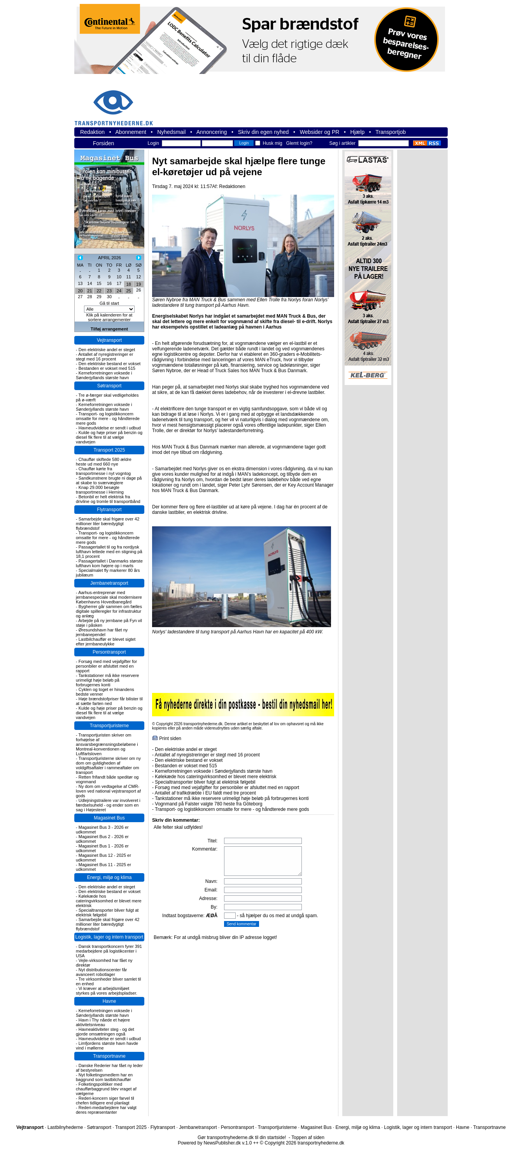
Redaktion (92, 132)
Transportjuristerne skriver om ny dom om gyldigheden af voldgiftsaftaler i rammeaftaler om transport (108, 765)
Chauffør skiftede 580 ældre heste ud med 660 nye (103, 461)
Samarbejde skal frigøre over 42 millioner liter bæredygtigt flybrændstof (107, 524)
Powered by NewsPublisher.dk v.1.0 (215, 1143)
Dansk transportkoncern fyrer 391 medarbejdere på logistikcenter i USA (109, 951)
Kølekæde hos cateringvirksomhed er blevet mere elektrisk (109, 901)
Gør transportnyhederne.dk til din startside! (242, 1137)
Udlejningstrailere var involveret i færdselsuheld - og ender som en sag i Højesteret (108, 805)
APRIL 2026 (109, 257)
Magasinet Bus (109, 818)
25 (128, 290)
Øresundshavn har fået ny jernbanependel (102, 632)
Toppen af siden (307, 1137)
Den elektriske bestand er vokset (110, 363)
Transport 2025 (109, 450)
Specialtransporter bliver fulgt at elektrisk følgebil (205, 782)
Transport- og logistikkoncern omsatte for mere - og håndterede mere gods (108, 418)
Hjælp (357, 132)
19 (138, 284)
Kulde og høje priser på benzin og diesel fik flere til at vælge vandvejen (109, 437)
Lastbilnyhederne (65, 1127)
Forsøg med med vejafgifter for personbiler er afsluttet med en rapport (106, 666)
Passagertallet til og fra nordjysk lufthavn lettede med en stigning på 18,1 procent (109, 552)
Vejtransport (109, 340)
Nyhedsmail (171, 132)
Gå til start (109, 303)
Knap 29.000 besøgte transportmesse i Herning (100, 489)
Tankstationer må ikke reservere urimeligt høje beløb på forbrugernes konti (107, 680)
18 (128, 284)
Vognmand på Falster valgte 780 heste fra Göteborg (208, 804)
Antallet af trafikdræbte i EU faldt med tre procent (205, 793)
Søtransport (109, 386)
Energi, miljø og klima (109, 877)
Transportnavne (109, 1056)
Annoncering (211, 132)
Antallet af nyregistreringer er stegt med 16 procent (104, 356)
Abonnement (131, 132)
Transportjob (390, 132)
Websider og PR (320, 132)
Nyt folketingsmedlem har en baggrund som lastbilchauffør (104, 1077)
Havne (109, 1001)
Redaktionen (232, 186)
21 (89, 290)
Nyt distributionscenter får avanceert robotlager (101, 972)
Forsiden (103, 143)
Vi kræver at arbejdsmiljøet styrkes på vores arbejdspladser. (106, 990)
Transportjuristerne (109, 725)
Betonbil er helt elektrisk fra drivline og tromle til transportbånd (108, 499)
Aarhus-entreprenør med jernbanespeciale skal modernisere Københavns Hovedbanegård (109, 597)
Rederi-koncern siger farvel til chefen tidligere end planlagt (105, 1100)
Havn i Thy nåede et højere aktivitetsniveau (103, 1022)
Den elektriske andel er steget (107, 349)
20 (80, 290)
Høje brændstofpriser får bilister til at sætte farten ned (109, 701)
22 (98, 290)
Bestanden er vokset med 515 (107, 368)
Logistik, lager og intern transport (109, 937)
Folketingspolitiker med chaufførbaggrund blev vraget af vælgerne (106, 1089)
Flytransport (109, 509)
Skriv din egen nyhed (263, 132)
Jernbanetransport (109, 583)
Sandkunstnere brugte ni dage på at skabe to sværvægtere (109, 480)
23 (109, 290)
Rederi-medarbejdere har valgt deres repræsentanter (106, 1110)
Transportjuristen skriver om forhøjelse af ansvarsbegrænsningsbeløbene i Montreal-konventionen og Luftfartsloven (107, 744)
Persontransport (109, 652)
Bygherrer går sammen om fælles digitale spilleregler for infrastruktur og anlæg (109, 611)
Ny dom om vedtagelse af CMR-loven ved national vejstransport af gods (108, 791)
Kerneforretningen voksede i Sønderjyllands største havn (104, 375)
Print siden (170, 738)
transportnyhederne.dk (117, 103)
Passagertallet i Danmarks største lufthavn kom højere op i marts (109, 563)
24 (119, 290)
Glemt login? (299, 143)
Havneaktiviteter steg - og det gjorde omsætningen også (105, 1031)
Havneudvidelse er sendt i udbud (110, 427)
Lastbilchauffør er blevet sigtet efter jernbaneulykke (105, 641)
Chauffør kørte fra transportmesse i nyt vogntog (103, 471)
